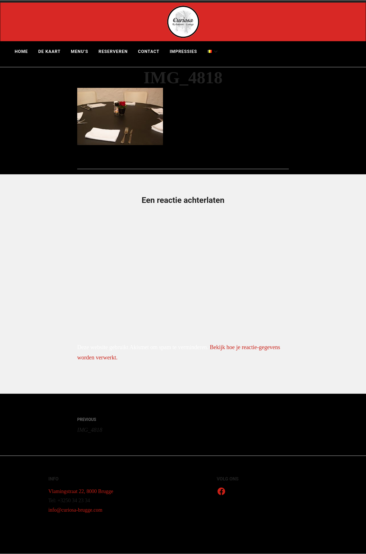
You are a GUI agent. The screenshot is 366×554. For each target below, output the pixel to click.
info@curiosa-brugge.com (75, 510)
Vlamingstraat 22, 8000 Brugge (80, 491)
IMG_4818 (130, 423)
